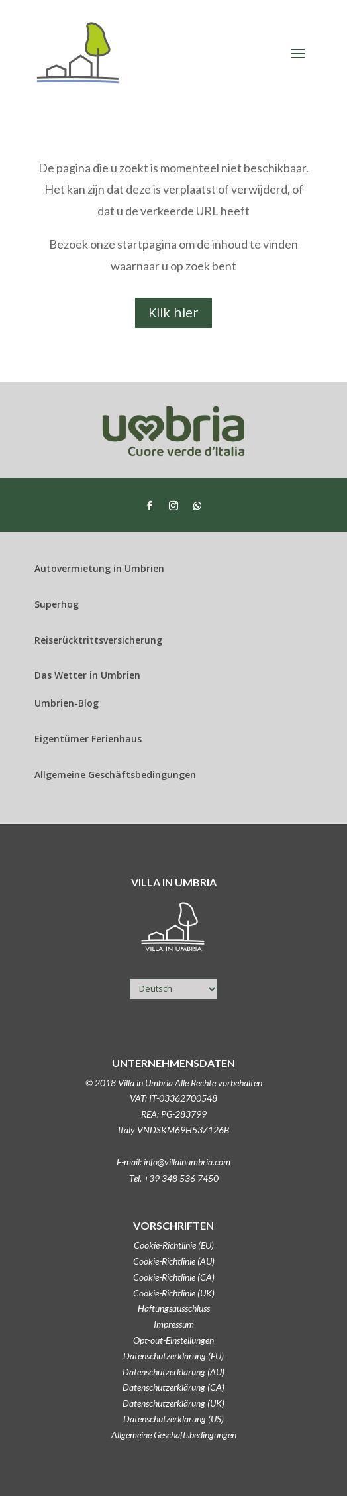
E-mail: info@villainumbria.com (173, 1161)
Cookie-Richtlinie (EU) (174, 1245)
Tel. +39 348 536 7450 (174, 1178)
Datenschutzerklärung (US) (173, 1418)
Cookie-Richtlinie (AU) (174, 1261)
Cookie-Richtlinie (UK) (174, 1292)
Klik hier (173, 312)
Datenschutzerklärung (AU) (173, 1371)
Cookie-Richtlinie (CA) (174, 1277)
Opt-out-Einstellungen (173, 1340)
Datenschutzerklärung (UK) (173, 1403)
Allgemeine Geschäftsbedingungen (173, 1434)
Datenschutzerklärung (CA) (173, 1387)
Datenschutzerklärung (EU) (173, 1355)
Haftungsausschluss (174, 1308)
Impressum (174, 1324)
